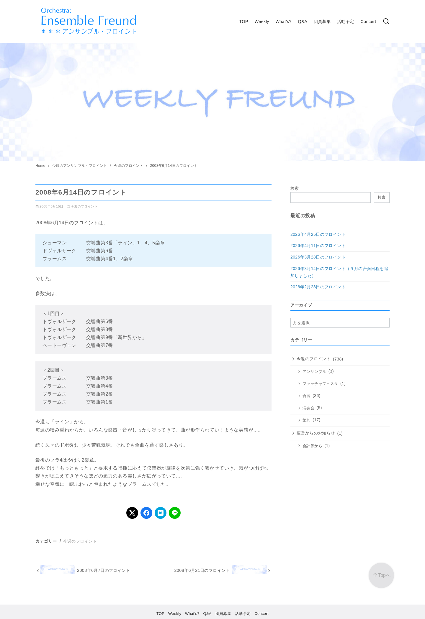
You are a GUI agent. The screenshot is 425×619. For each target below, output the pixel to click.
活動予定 (345, 21)
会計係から (312, 446)
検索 (294, 188)
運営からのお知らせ (316, 433)
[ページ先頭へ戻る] (381, 575)
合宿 (306, 396)
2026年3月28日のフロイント (318, 257)
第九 (306, 420)
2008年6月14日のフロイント (173, 166)
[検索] (386, 22)
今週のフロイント (129, 166)
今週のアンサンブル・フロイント (80, 166)
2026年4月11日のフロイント (318, 245)
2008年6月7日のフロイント (103, 570)
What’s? (283, 21)
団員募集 (322, 21)
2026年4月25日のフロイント (318, 234)
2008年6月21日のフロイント (202, 570)
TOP (243, 21)
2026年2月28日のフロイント (318, 286)
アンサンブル (314, 372)
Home (40, 166)
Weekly (262, 21)
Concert (368, 21)
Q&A (303, 21)
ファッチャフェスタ (320, 384)
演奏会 (308, 408)
